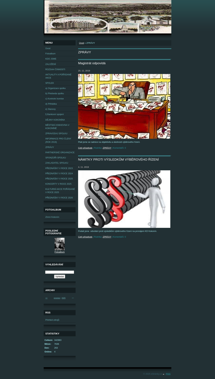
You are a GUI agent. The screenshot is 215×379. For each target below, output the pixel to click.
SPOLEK (49, 83)
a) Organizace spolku (55, 88)
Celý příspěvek (85, 148)
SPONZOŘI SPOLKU (55, 157)
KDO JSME (50, 59)
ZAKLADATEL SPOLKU (56, 163)
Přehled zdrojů (52, 320)
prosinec (57, 298)
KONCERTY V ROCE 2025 (58, 184)
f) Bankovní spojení (54, 114)
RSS (168, 374)
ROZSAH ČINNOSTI (55, 69)
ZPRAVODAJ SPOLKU (56, 133)
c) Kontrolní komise (54, 98)
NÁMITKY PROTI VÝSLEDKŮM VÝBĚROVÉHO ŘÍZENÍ (118, 159)
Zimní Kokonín (52, 217)
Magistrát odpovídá (91, 63)
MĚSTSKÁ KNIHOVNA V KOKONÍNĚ (57, 126)
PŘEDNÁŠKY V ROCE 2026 (59, 197)
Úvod (81, 43)
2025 (64, 298)
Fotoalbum (50, 53)
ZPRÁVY (107, 148)
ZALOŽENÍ (50, 64)
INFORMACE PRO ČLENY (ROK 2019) (58, 140)
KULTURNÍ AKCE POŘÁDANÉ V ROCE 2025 (60, 191)
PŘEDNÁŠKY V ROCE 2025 (59, 178)
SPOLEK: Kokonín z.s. (74, 21)
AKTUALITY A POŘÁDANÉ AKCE (58, 76)
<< (47, 298)
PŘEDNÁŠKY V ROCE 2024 (59, 173)
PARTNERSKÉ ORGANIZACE (60, 152)
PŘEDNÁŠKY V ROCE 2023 (59, 168)
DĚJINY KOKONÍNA (55, 120)
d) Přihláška (51, 104)
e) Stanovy (50, 109)
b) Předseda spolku (54, 93)
